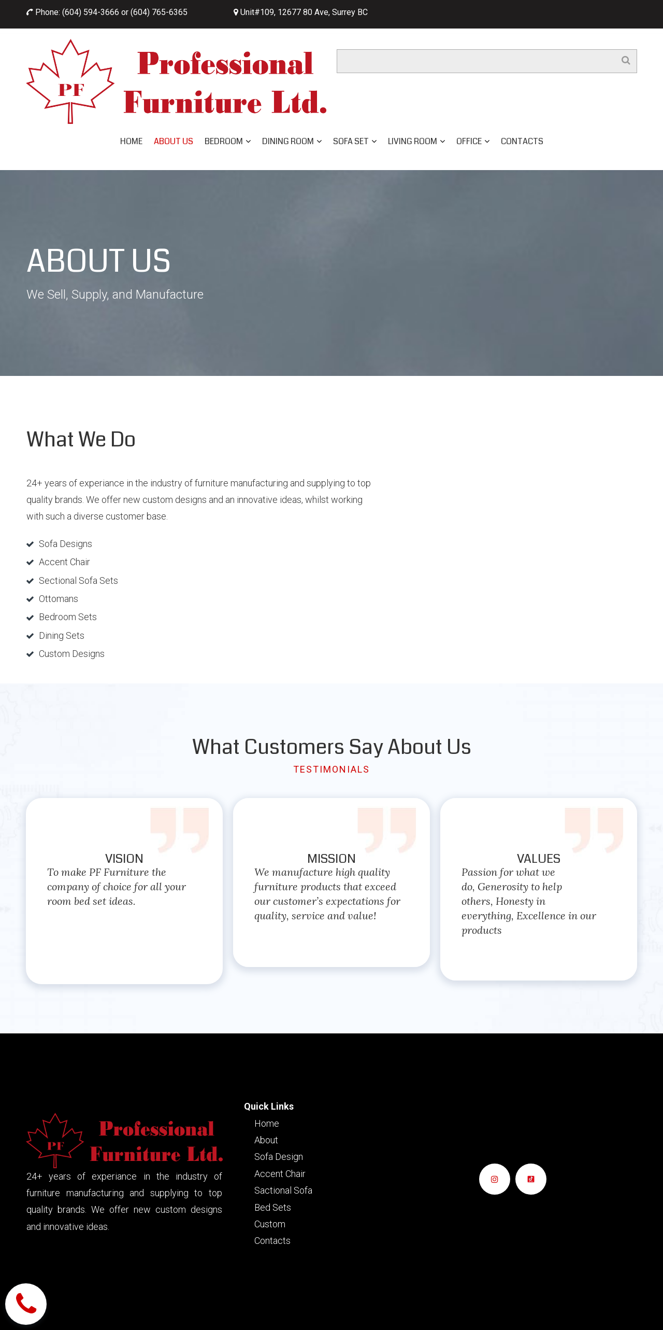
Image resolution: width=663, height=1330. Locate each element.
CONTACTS (522, 141)
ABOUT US (173, 141)
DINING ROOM (292, 141)
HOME (131, 141)
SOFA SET (355, 141)
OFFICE (472, 141)
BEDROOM (228, 141)
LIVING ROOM (416, 141)
